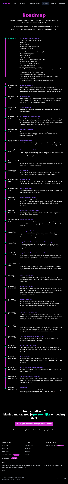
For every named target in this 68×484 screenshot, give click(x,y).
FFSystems (5, 465)
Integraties (27, 448)
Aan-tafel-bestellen (11, 455)
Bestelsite (5, 448)
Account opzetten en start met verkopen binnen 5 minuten (34, 424)
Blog (3, 470)
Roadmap (45, 3)
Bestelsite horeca (34, 3)
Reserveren (5, 451)
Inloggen (62, 3)
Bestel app (22, 3)
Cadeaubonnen (10, 458)
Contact (53, 3)
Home (14, 3)
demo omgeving (43, 430)
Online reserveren (55, 445)
